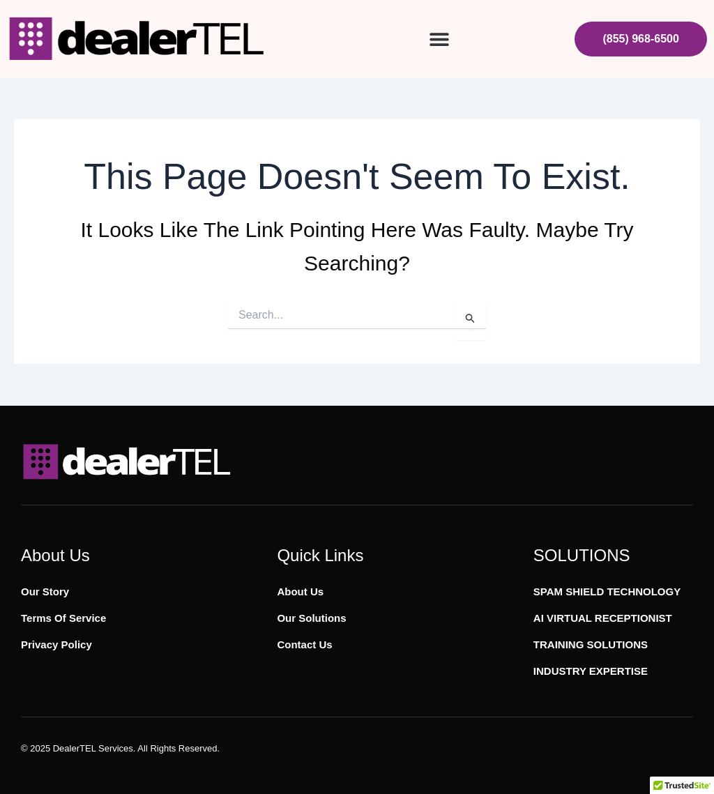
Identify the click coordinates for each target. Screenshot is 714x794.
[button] (439, 38)
